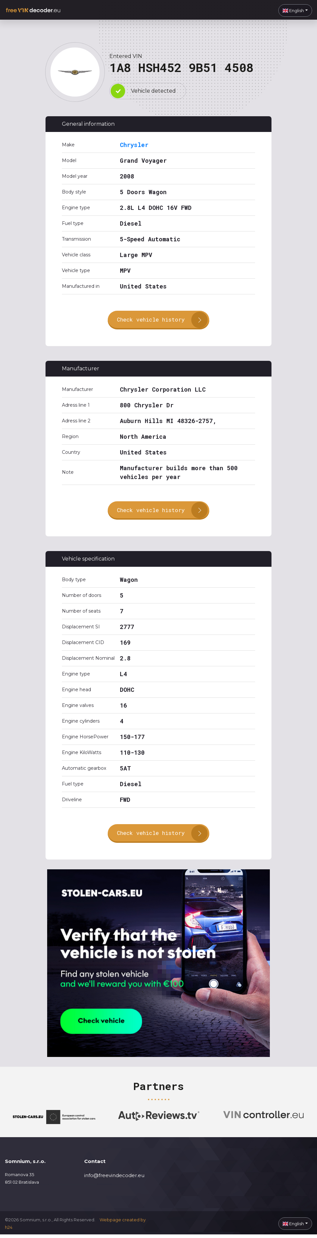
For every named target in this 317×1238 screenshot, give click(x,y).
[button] (295, 10)
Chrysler (134, 145)
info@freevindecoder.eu (114, 1178)
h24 (8, 1230)
